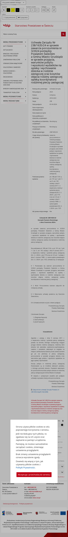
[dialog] (34, 268)
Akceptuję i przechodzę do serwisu (34, 474)
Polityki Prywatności (25, 467)
